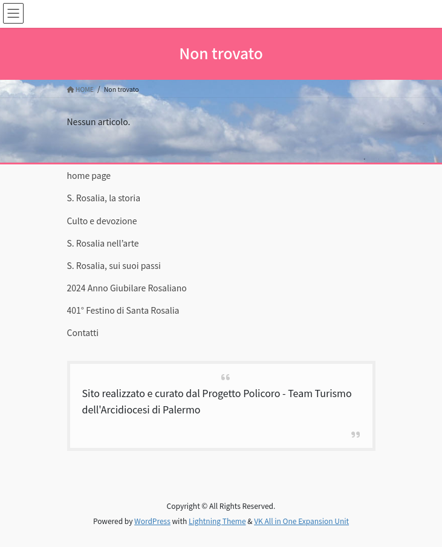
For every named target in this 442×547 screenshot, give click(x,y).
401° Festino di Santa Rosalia (123, 310)
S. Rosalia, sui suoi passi (114, 265)
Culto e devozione (102, 221)
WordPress (152, 521)
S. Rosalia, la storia (104, 198)
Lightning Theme (217, 521)
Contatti (83, 332)
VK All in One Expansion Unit (301, 521)
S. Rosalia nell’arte (103, 243)
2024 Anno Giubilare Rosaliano (127, 288)
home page (89, 175)
